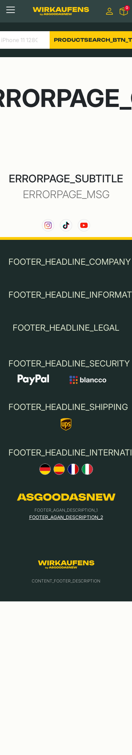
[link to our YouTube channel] (84, 225)
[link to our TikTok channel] (66, 225)
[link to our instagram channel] (48, 225)
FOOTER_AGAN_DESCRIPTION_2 (66, 517)
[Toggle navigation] (10, 9)
